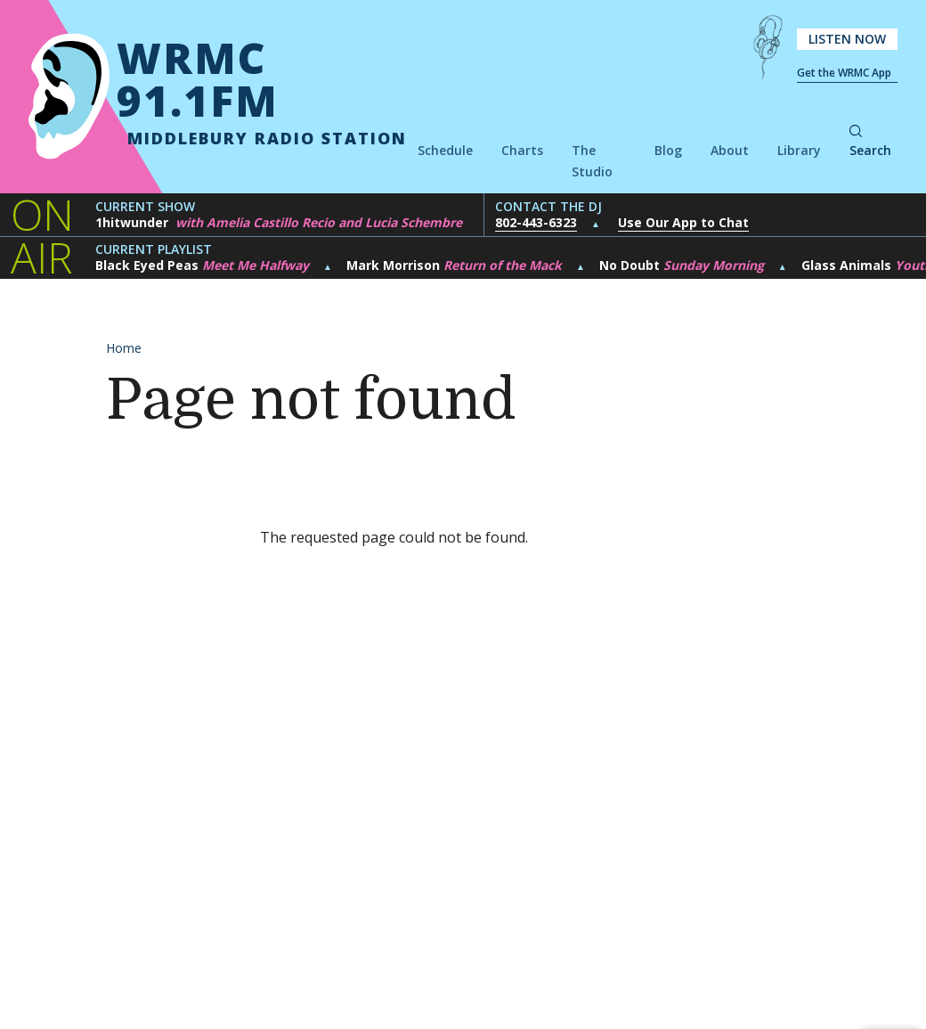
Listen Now (847, 38)
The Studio (592, 161)
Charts (522, 150)
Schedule (445, 150)
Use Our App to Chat (683, 222)
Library (799, 150)
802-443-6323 (536, 222)
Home (124, 347)
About (730, 150)
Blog (668, 150)
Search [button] (870, 142)
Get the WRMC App (844, 72)
